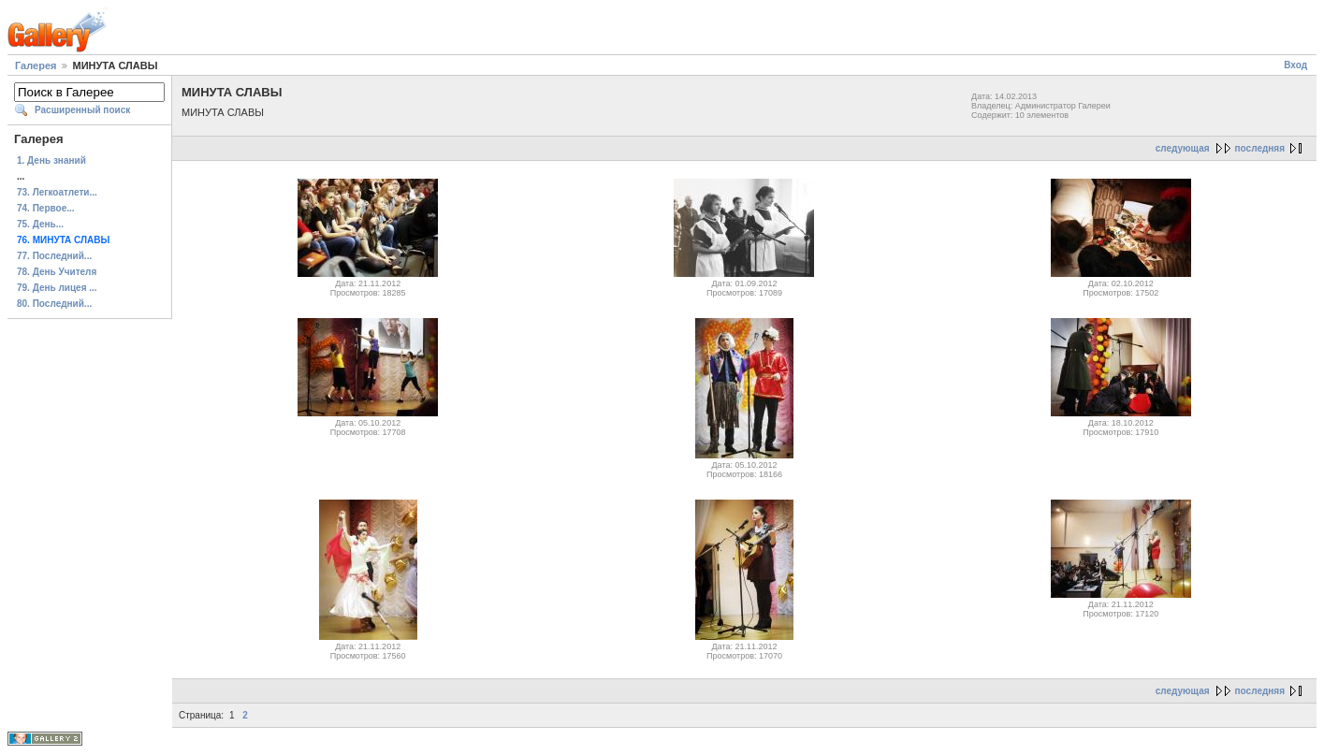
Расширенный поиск (82, 110)
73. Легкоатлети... (57, 192)
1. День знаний (51, 160)
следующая (1183, 148)
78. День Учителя (56, 272)
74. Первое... (46, 208)
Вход (1295, 65)
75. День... (40, 224)
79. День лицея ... (57, 288)
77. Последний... (54, 256)
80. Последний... (54, 303)
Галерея (35, 65)
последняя (1260, 148)
